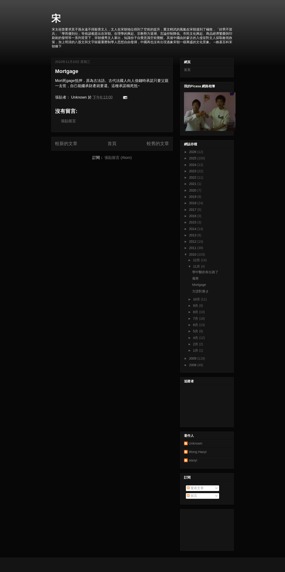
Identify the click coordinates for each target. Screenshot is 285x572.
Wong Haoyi (197, 452)
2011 (193, 248)
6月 (196, 325)
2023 (193, 171)
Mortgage (66, 71)
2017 (193, 209)
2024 (193, 165)
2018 (193, 203)
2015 (193, 222)
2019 (193, 197)
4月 (196, 338)
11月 (197, 266)
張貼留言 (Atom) (118, 158)
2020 (193, 190)
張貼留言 (68, 121)
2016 (193, 216)
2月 (196, 344)
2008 (193, 365)
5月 (196, 331)
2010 (193, 254)
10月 (197, 299)
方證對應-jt (200, 291)
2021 (193, 184)
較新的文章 (66, 143)
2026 (193, 152)
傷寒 (195, 278)
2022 (193, 177)
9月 (196, 305)
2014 (193, 229)
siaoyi (193, 460)
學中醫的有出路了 (205, 272)
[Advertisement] (205, 528)
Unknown (195, 443)
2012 (193, 241)
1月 (196, 350)
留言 (192, 496)
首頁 (112, 143)
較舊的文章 (158, 143)
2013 (193, 235)
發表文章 (195, 488)
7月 (196, 318)
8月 (196, 312)
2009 (193, 358)
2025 (193, 158)
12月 (197, 260)
